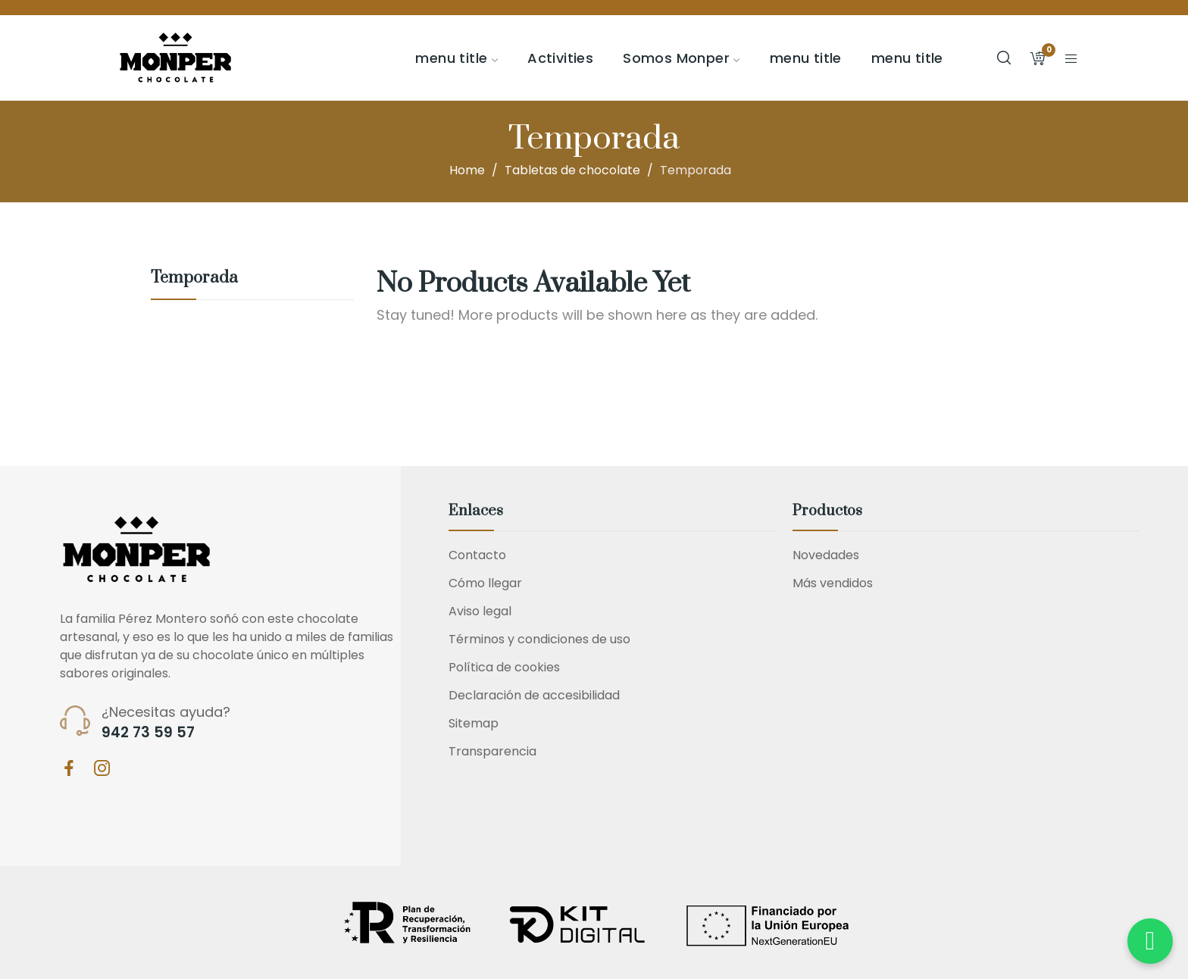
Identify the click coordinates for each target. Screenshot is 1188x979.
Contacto (477, 555)
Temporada (194, 279)
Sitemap (474, 723)
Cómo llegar (485, 583)
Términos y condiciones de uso (539, 639)
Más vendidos (833, 583)
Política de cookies (504, 667)
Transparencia (492, 751)
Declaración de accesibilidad (534, 695)
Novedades (826, 555)
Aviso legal (480, 611)
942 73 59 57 (148, 733)
